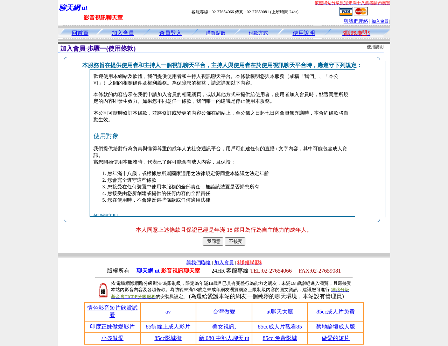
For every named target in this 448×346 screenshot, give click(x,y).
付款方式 (258, 33)
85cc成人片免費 (335, 312)
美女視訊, (224, 327)
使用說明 (304, 33)
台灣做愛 (224, 312)
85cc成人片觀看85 (280, 327)
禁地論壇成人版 (335, 327)
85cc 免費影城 (279, 338)
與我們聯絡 (356, 21)
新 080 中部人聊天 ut (224, 338)
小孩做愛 (112, 338)
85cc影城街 (168, 338)
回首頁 (80, 33)
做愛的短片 (336, 338)
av (168, 312)
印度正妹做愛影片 (112, 327)
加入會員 (380, 21)
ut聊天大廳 (279, 312)
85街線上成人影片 (168, 327)
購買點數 (215, 33)
